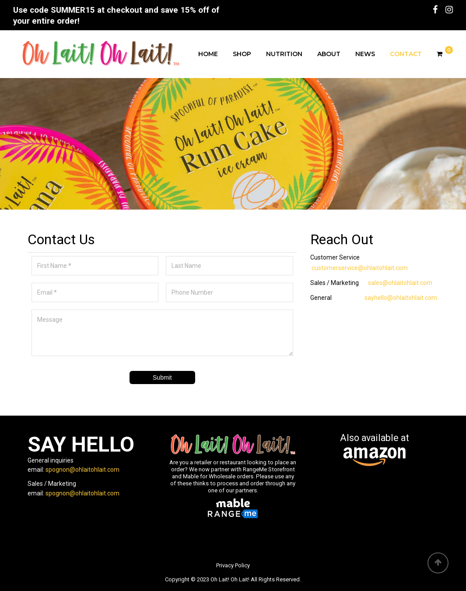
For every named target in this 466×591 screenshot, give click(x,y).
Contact (406, 54)
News (365, 54)
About (328, 54)
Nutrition (284, 54)
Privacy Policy (233, 565)
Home (208, 54)
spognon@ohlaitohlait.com (82, 469)
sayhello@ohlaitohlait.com (400, 297)
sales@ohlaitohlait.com (400, 282)
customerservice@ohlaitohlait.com (360, 267)
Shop (242, 54)
